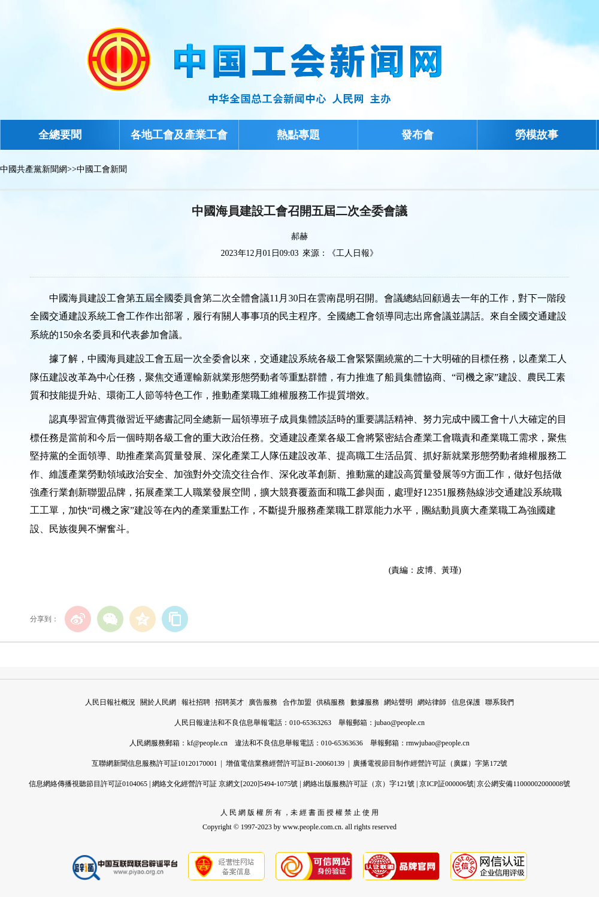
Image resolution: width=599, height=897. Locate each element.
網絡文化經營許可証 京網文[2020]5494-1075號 (225, 784)
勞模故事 (536, 135)
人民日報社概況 (110, 702)
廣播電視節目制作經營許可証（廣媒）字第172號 (430, 763)
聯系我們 (499, 702)
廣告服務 (263, 702)
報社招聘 (195, 702)
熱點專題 (298, 135)
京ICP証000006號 (446, 784)
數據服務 (364, 702)
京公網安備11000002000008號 (523, 784)
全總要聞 (59, 135)
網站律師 (432, 702)
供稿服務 (330, 702)
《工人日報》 (353, 253)
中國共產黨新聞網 (33, 169)
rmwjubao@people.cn (438, 743)
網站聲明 (398, 702)
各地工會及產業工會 (179, 135)
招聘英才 (229, 702)
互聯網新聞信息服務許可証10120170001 (154, 763)
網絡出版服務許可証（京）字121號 (359, 784)
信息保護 (466, 702)
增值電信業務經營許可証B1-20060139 (285, 763)
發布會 (417, 135)
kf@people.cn (207, 743)
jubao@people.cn (399, 722)
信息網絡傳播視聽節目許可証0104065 (88, 784)
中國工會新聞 (102, 169)
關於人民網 (158, 702)
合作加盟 (297, 702)
